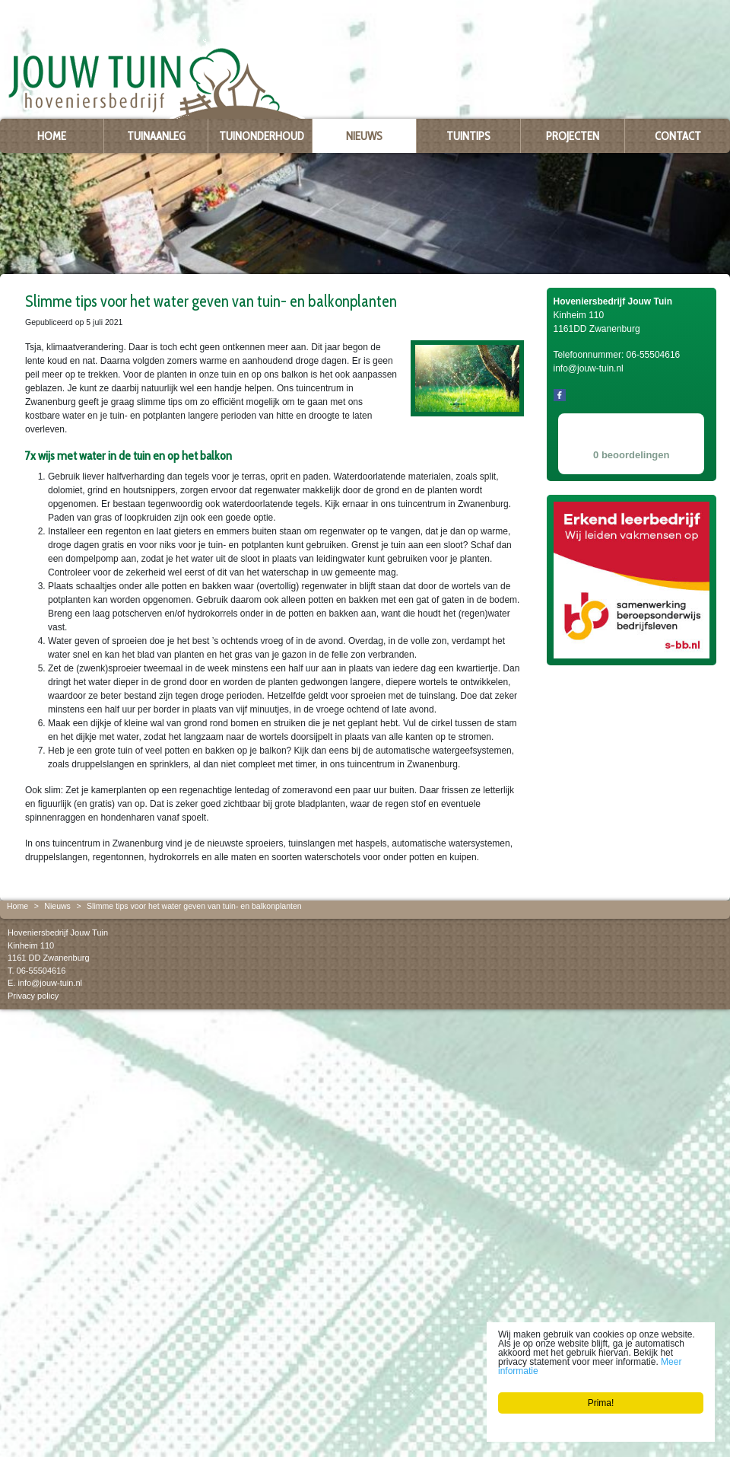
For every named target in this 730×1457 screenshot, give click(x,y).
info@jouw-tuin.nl (49, 982)
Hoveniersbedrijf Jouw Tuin (58, 932)
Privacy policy (33, 994)
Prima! (601, 1403)
